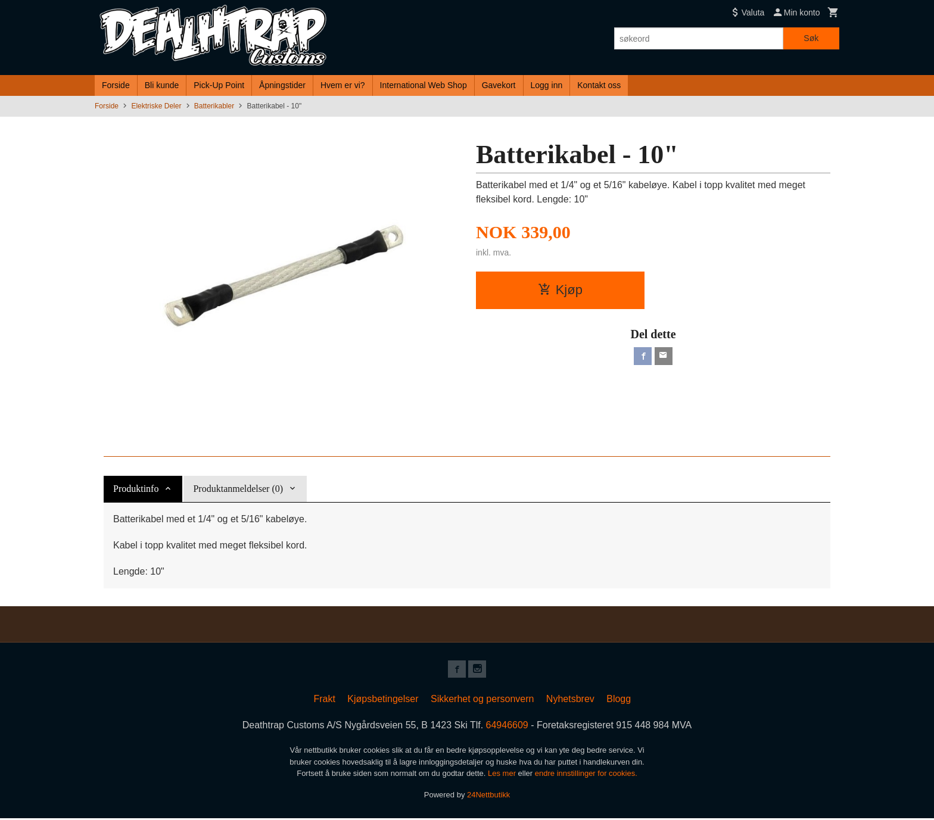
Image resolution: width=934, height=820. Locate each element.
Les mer (503, 775)
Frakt (324, 701)
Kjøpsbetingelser (382, 701)
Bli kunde (162, 85)
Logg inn (547, 85)
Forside (116, 85)
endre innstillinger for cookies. (586, 775)
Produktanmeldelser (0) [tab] (238, 489)
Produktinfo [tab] (135, 489)
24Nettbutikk (488, 795)
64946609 (507, 727)
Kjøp (560, 289)
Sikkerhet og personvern (482, 701)
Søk (811, 38)
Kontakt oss (599, 85)
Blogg (618, 701)
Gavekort (499, 85)
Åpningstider (282, 85)
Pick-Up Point (219, 85)
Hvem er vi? (342, 85)
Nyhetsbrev (570, 701)
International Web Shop (423, 85)
